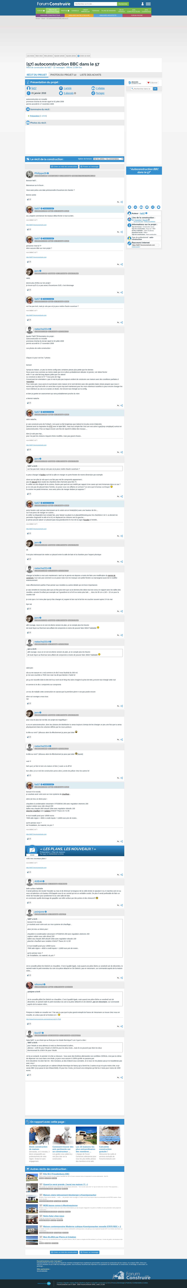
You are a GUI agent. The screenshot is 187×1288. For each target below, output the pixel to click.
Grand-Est (138, 220)
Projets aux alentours (149, 221)
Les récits (30, 56)
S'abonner (152, 83)
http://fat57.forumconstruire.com (36, 225)
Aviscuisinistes (146, 10)
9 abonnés (68, 93)
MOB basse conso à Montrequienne (60, 1205)
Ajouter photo (71, 56)
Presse (113, 1283)
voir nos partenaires (42, 1271)
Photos (64, 11)
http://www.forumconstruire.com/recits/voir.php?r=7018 (43, 1019)
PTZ (50, 426)
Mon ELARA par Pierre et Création (59, 1237)
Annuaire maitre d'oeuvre (79, 15)
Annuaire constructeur (50, 15)
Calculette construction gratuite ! (105, 1149)
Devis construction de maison (38, 1148)
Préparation (34, 116)
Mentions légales (85, 1283)
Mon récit (39, 56)
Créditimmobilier (85, 10)
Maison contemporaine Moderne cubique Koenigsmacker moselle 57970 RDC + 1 (82, 1226)
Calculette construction (98, 1283)
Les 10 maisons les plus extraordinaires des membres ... (85, 1149)
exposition (30, 382)
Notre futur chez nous (53, 1216)
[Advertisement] (93, 36)
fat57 (33, 88)
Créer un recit (84, 56)
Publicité (128, 1283)
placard (34, 482)
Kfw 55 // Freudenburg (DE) (56, 1174)
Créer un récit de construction (64, 166)
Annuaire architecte (108, 15)
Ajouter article (59, 56)
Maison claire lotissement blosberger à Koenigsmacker (69, 1195)
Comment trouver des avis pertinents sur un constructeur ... (62, 1149)
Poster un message (89, 166)
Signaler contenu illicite (71, 1283)
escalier (86, 520)
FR (133, 220)
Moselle (145, 220)
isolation (47, 811)
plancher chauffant (33, 811)
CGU (108, 1283)
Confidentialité (136, 1283)
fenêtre (43, 475)
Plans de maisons (109, 11)
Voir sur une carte (138, 221)
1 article (67, 88)
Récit (37, 74)
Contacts (59, 1283)
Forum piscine (137, 15)
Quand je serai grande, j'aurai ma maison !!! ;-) (65, 1184)
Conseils (75, 11)
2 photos (100, 88)
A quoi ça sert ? (136, 246)
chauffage (65, 794)
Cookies (145, 1283)
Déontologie (121, 1283)
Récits (53, 10)
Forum (40, 11)
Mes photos (48, 56)
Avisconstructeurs (133, 10)
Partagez (100, 93)
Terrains (95, 11)
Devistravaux (121, 10)
